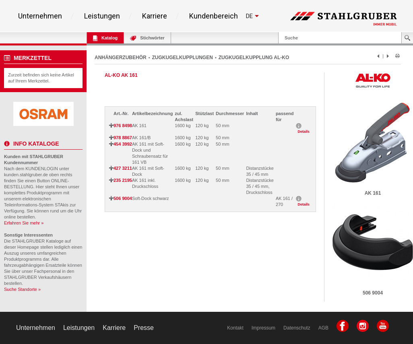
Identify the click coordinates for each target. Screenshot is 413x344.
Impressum (263, 328)
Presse (144, 327)
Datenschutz (296, 328)
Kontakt (235, 328)
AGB (323, 328)
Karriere (154, 16)
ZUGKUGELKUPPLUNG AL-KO (254, 57)
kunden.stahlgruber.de (26, 174)
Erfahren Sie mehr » (23, 222)
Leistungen (102, 16)
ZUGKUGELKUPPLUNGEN (182, 57)
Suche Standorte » (22, 289)
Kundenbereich (213, 16)
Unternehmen (40, 16)
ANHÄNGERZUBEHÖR (121, 57)
